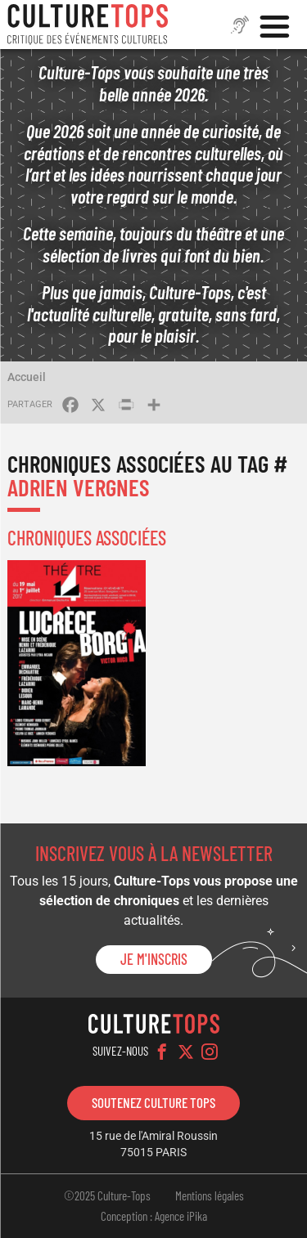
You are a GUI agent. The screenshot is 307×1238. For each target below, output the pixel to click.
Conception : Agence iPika (154, 1216)
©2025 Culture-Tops (107, 1195)
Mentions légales (209, 1195)
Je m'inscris (153, 959)
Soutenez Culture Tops (153, 1102)
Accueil (26, 377)
